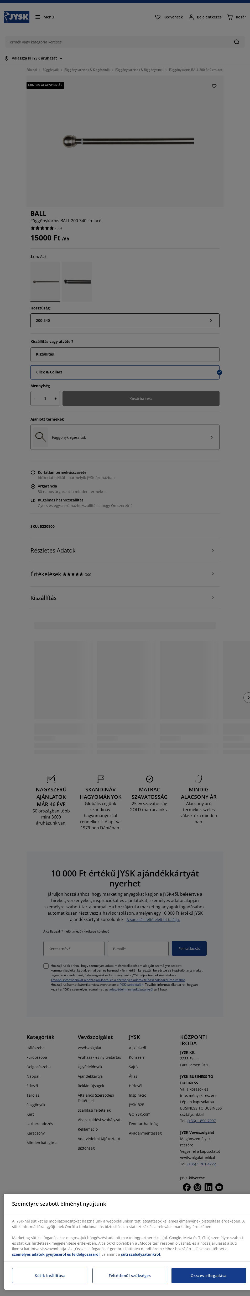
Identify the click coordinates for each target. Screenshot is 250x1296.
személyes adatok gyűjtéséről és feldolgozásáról (56, 1254)
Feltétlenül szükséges (130, 1275)
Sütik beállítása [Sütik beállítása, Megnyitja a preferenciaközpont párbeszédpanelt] (50, 1275)
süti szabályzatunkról (140, 1254)
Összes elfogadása (209, 1275)
